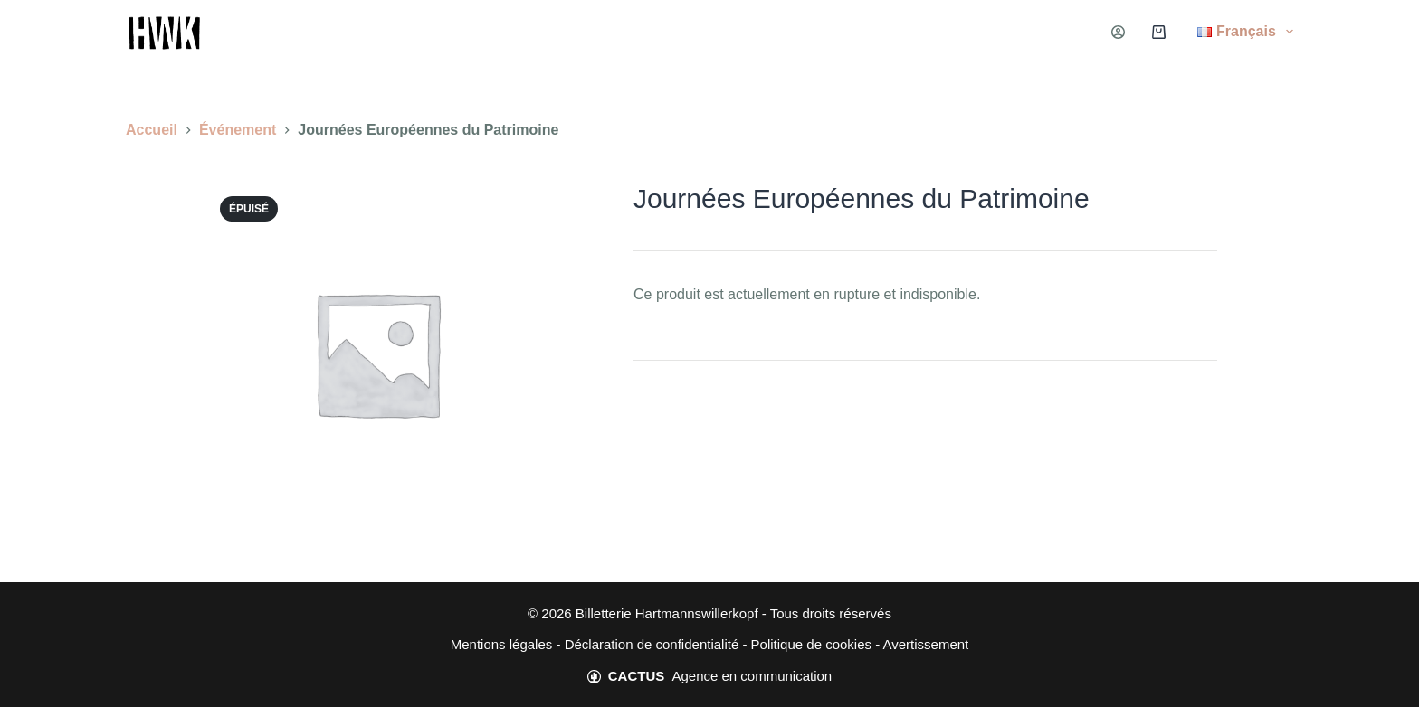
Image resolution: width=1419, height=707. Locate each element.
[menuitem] (1234, 31)
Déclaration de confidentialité (652, 644)
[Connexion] (1118, 32)
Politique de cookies (811, 644)
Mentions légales (502, 644)
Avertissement (926, 644)
